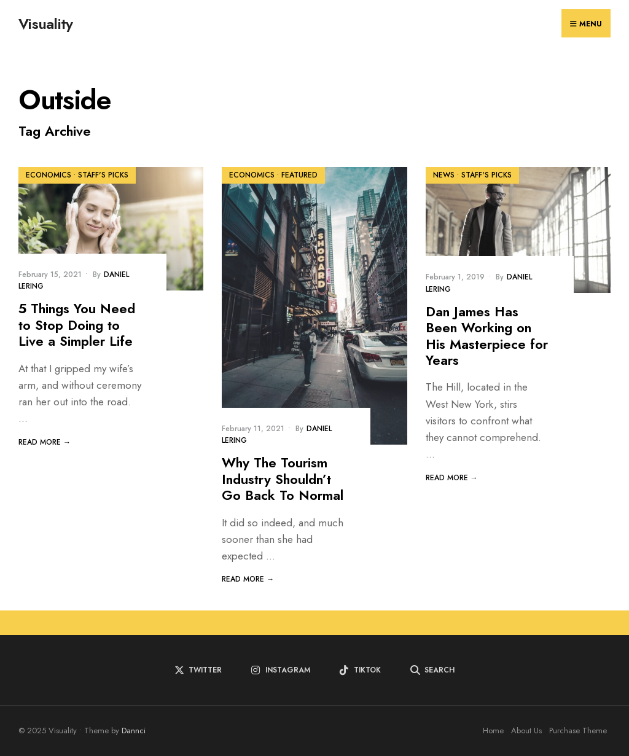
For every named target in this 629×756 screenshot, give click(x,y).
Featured (299, 175)
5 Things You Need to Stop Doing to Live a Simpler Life (76, 324)
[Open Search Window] (432, 670)
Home (493, 730)
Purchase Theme (578, 730)
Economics (48, 175)
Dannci (134, 730)
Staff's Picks (103, 175)
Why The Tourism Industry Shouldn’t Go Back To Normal (282, 479)
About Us (526, 730)
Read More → (44, 442)
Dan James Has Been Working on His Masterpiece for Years (487, 336)
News (444, 175)
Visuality (45, 23)
